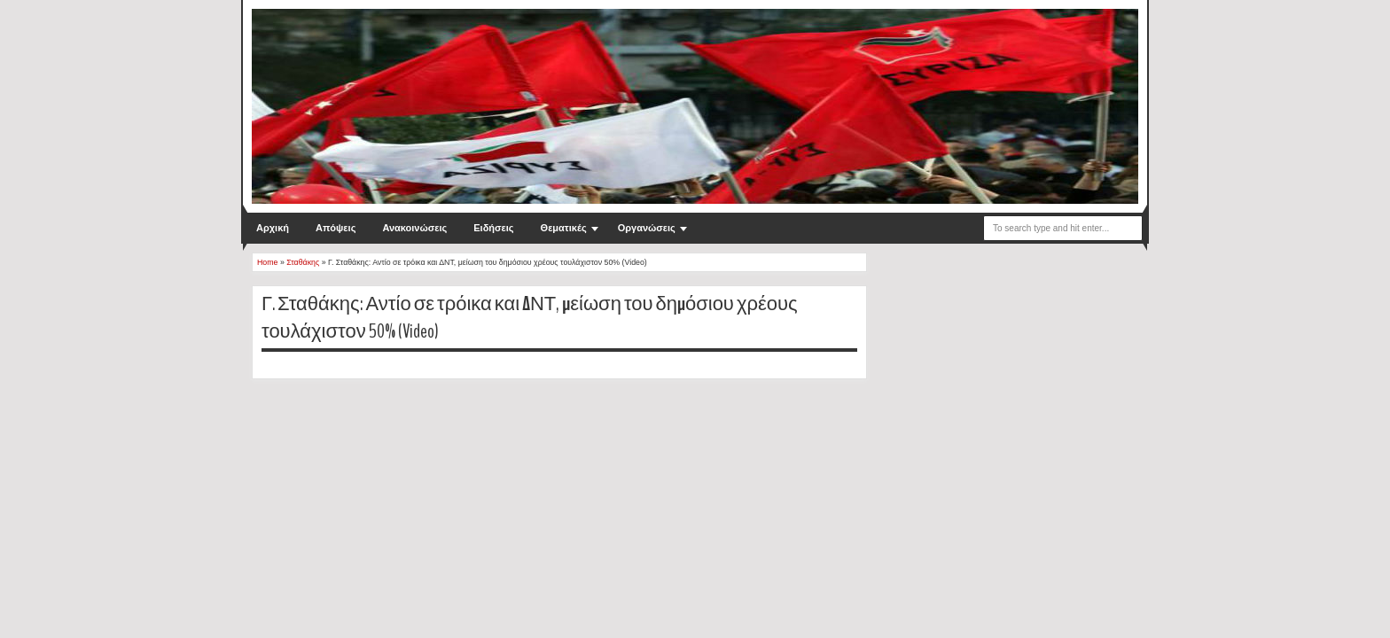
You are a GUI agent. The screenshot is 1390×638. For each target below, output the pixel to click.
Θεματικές (564, 227)
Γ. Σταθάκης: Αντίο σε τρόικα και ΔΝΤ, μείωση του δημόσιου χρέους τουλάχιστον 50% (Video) (530, 318)
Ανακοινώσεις (414, 227)
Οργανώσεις (646, 227)
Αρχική (272, 227)
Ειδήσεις (493, 227)
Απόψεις (335, 227)
